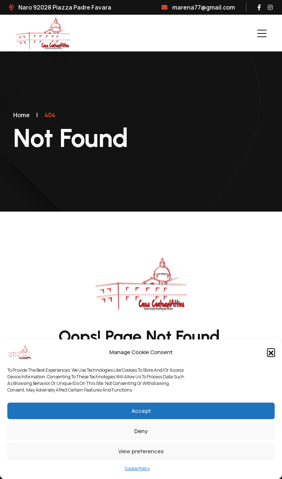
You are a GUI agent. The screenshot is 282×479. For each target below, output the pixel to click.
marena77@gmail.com (198, 7)
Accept (141, 411)
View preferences (141, 451)
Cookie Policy (137, 468)
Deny (141, 431)
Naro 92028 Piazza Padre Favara (60, 7)
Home (21, 115)
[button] (271, 352)
